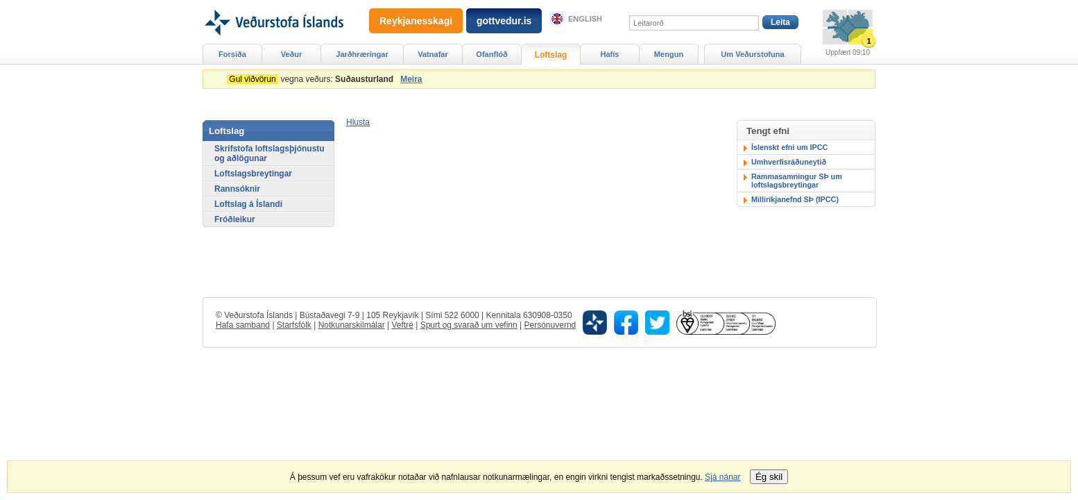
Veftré (402, 325)
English (585, 19)
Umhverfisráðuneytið (788, 162)
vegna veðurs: (312, 79)
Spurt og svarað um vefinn (468, 325)
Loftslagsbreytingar (253, 173)
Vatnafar (433, 54)
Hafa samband (243, 325)
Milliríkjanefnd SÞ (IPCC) (795, 199)
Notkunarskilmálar (351, 325)
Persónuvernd (550, 325)
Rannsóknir (237, 189)
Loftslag (551, 55)
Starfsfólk (294, 325)
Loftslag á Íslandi (248, 204)
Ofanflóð (491, 54)
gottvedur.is (504, 20)
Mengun (668, 54)
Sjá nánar (722, 477)
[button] (358, 122)
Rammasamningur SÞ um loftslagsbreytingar (796, 180)
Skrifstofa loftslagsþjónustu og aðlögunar (269, 153)
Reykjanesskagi (415, 20)
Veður (291, 54)
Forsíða (232, 54)
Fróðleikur (234, 219)
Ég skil (768, 477)
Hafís (610, 54)
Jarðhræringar (362, 54)
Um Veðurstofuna (752, 54)
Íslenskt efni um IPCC (789, 147)
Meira (411, 79)
